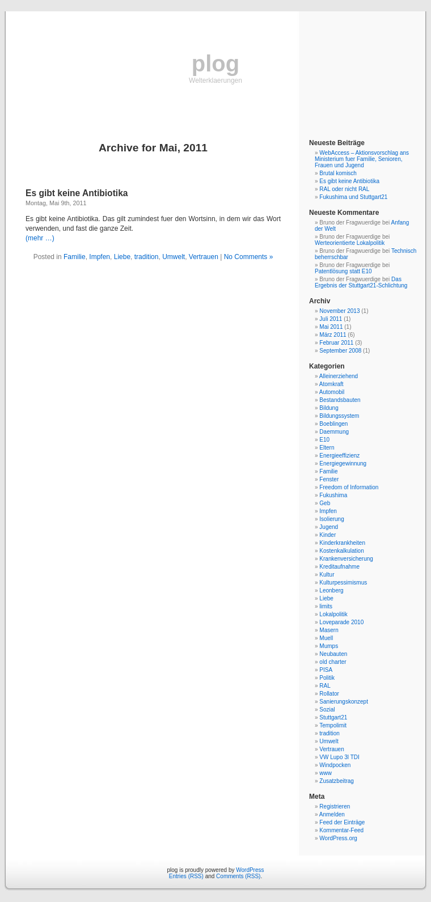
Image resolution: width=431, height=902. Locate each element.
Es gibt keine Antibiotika (77, 193)
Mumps (328, 646)
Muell (326, 638)
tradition (146, 257)
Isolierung (331, 519)
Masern (328, 630)
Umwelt (173, 257)
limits (325, 606)
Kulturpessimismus (343, 582)
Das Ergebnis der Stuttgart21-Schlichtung (361, 282)
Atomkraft (331, 384)
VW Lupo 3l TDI (339, 757)
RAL (324, 686)
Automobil (331, 392)
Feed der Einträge (342, 822)
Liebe (122, 257)
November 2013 (339, 311)
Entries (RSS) (186, 876)
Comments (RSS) (238, 876)
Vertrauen (203, 257)
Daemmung (334, 432)
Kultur (326, 574)
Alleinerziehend (338, 376)
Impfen (99, 257)
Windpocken (334, 765)
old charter (332, 662)
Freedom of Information (348, 487)
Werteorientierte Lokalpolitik (349, 243)
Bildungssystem (339, 416)
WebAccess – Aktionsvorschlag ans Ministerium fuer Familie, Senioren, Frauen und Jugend (362, 159)
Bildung (328, 408)
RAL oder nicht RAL (344, 189)
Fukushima (333, 495)
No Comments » (248, 257)
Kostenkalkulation (341, 551)
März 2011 (332, 335)
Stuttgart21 (333, 717)
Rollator (329, 694)
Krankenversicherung (346, 559)
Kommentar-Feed (341, 830)
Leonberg (331, 590)
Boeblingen (333, 424)
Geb (324, 503)
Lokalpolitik (333, 614)
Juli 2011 (330, 319)
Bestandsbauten (339, 400)
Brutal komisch (338, 173)
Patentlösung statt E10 (343, 271)
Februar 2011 (336, 343)
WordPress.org (338, 838)
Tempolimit (333, 725)
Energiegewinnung (342, 463)
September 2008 (340, 351)
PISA (325, 670)
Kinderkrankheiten (342, 543)
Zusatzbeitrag (336, 781)
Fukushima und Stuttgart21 (353, 197)
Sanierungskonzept (343, 701)
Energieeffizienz (339, 455)
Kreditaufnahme (339, 567)
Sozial (327, 709)
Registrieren (334, 806)
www (325, 773)
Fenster (329, 479)
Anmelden (332, 814)
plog (215, 63)
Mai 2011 (331, 327)
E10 (324, 440)
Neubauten (333, 654)
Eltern (326, 447)
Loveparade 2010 (341, 622)
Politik (327, 678)
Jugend (328, 527)
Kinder (327, 535)
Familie (75, 257)
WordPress (250, 870)
